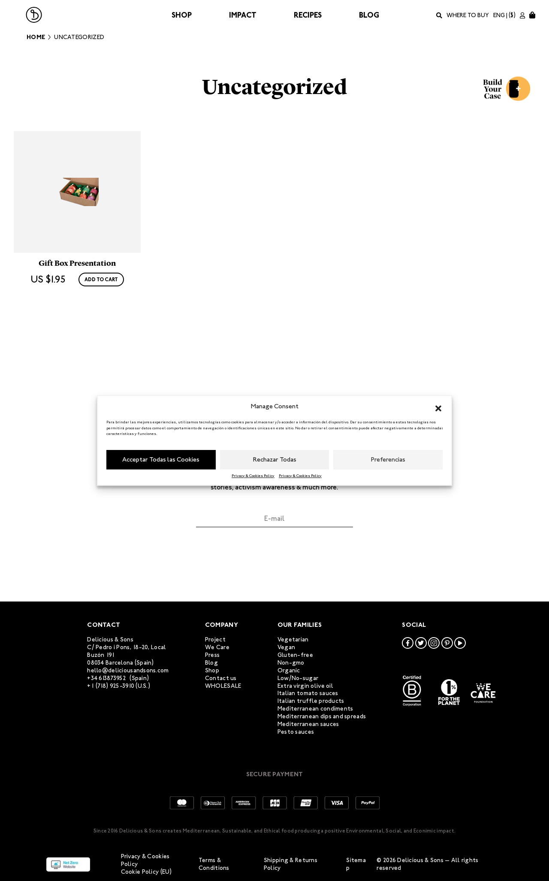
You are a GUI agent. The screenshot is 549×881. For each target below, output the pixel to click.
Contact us (221, 678)
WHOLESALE (223, 686)
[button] (438, 406)
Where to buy (467, 15)
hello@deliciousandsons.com (128, 670)
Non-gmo (291, 662)
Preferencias (388, 459)
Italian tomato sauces (308, 693)
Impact (242, 15)
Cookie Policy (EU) (146, 871)
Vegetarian (293, 639)
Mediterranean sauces (308, 724)
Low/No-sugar (298, 678)
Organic (289, 670)
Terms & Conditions (214, 864)
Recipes (308, 15)
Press (212, 655)
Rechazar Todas (274, 459)
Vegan (286, 647)
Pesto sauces (296, 731)
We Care (217, 647)
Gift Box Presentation (77, 326)
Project (215, 639)
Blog (369, 15)
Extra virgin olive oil (305, 686)
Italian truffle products (311, 701)
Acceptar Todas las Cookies (160, 459)
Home (36, 37)
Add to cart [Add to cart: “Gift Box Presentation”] (101, 342)
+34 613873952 (106, 678)
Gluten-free (295, 655)
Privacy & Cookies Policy (253, 476)
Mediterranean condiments (315, 708)
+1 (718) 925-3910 (110, 686)
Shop (182, 15)
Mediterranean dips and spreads (322, 716)
